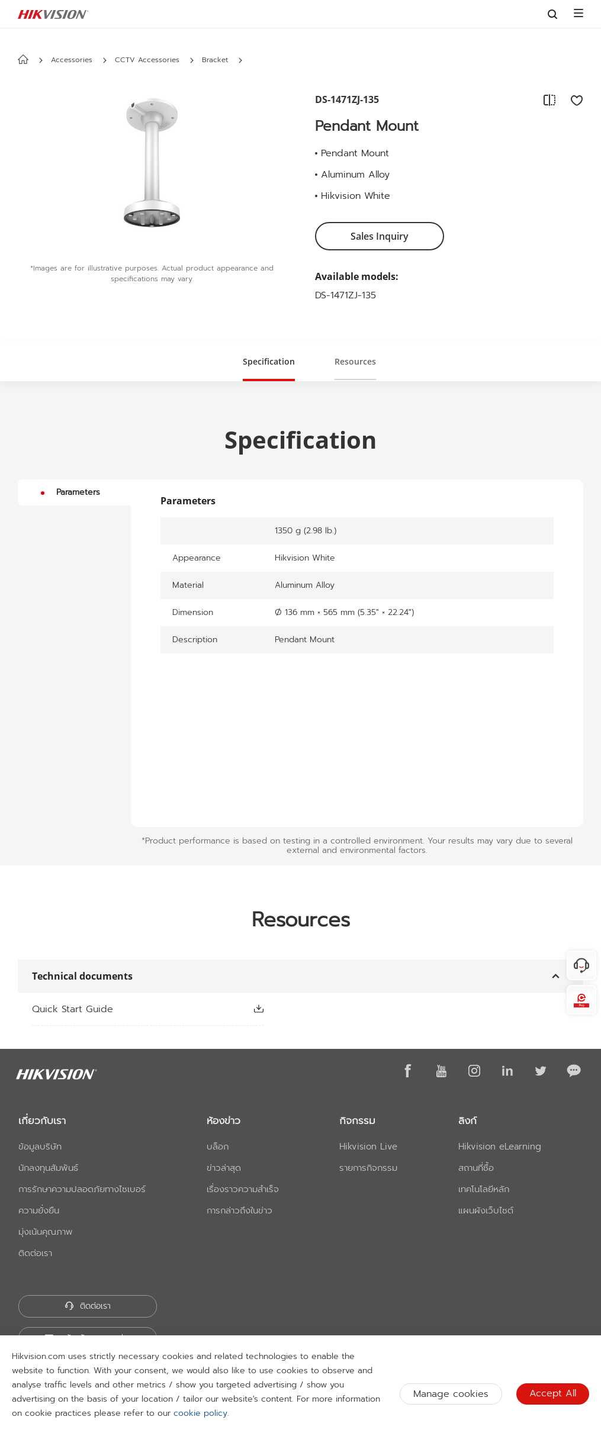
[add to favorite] (573, 100)
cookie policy (200, 1413)
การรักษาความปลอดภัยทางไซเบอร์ (82, 1189)
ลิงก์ (467, 1120)
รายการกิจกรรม (368, 1167)
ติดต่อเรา (35, 1253)
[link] (129, 1009)
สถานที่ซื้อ (476, 1167)
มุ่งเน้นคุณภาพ (45, 1231)
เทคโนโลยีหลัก (483, 1189)
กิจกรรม (357, 1120)
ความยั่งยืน (38, 1210)
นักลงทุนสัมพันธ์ (48, 1167)
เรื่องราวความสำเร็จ (243, 1189)
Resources (355, 361)
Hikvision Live (368, 1146)
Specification (269, 361)
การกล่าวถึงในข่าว (239, 1210)
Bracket (215, 59)
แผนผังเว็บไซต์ (485, 1210)
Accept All (552, 1393)
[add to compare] (549, 100)
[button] (105, 60)
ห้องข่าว (223, 1120)
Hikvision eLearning (499, 1146)
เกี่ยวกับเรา (42, 1120)
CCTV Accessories (147, 59)
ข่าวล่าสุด (224, 1167)
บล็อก (218, 1146)
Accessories (71, 59)
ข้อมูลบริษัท (40, 1146)
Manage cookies (450, 1394)
